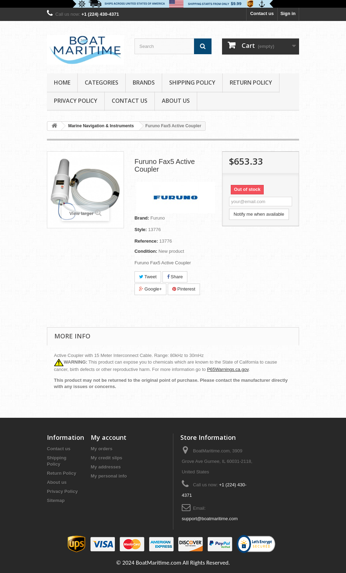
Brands (144, 82)
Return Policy (251, 82)
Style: (140, 229)
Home (62, 82)
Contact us (262, 13)
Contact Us (129, 101)
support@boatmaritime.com (210, 518)
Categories (101, 82)
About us (176, 101)
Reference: (146, 241)
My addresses (106, 467)
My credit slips (106, 457)
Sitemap (56, 500)
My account (108, 437)
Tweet (148, 276)
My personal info (109, 476)
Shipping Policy (192, 82)
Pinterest (183, 289)
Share (175, 276)
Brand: (141, 218)
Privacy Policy (75, 101)
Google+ (150, 289)
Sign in (288, 13)
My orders (101, 448)
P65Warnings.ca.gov (228, 369)
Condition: (145, 251)
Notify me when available (259, 214)
